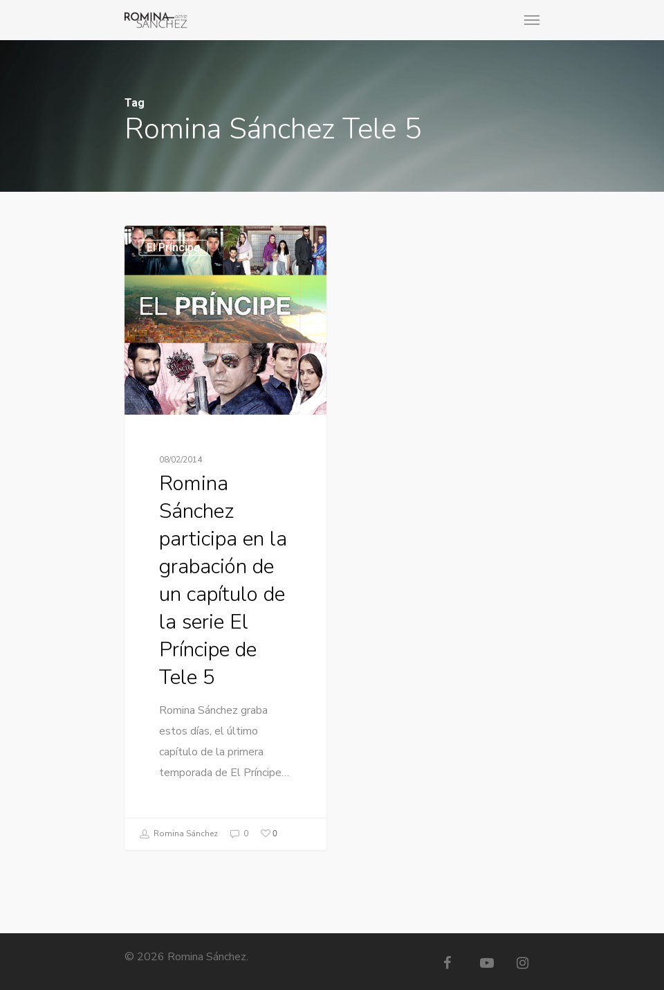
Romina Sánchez (178, 834)
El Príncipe (173, 248)
